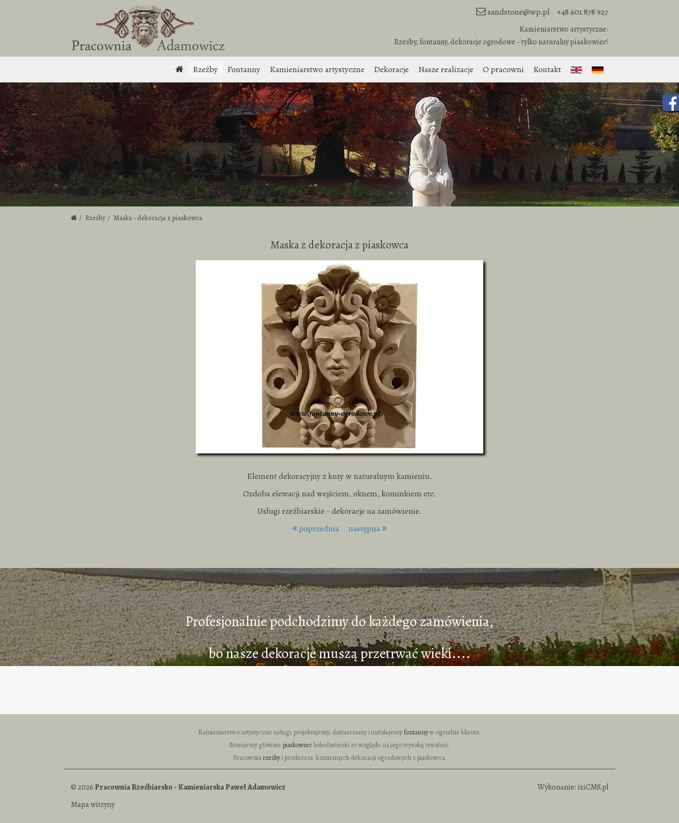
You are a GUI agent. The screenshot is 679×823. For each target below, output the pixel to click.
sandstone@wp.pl (519, 11)
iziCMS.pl (593, 787)
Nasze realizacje (445, 69)
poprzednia (315, 528)
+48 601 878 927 (582, 11)
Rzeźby (205, 69)
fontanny (416, 732)
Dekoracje (391, 69)
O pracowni (503, 69)
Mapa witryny (93, 804)
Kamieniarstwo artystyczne (317, 69)
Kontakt (547, 69)
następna (367, 528)
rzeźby (271, 757)
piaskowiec (297, 745)
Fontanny (243, 69)
